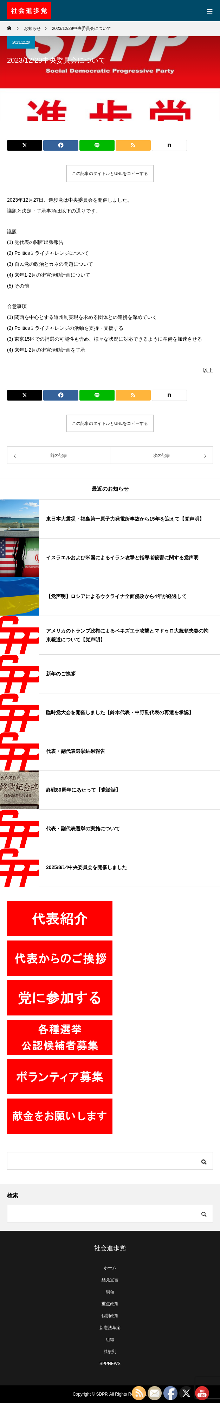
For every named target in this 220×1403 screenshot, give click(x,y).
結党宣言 (110, 1279)
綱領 (110, 1291)
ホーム (110, 1267)
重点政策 (110, 1303)
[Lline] (97, 145)
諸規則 (110, 1351)
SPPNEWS (110, 1363)
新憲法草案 (110, 1327)
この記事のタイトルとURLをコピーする (110, 173)
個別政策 (110, 1315)
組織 (110, 1339)
